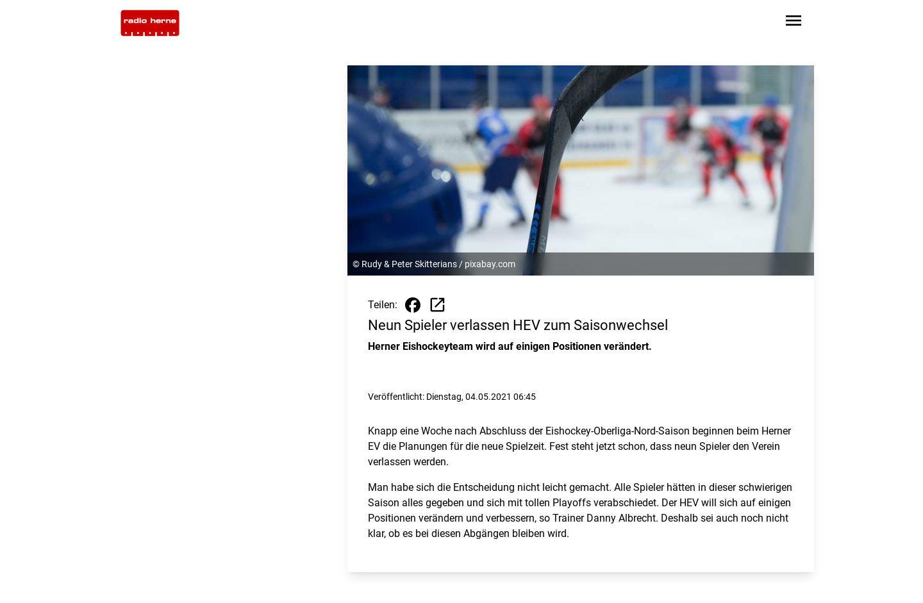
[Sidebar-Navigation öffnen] (793, 22)
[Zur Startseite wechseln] (150, 23)
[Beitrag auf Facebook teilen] (412, 305)
